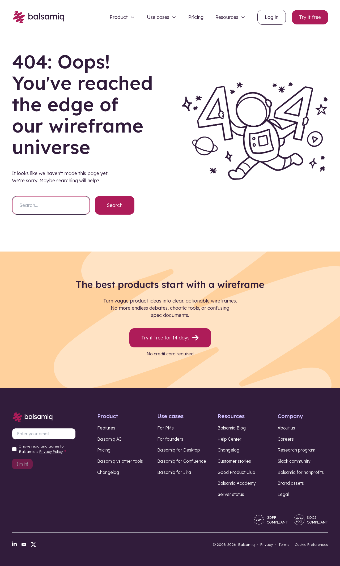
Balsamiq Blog (232, 428)
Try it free (310, 17)
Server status (231, 494)
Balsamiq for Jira (174, 472)
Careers (286, 439)
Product (119, 17)
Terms (283, 544)
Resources (226, 17)
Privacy (266, 544)
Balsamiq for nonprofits (301, 472)
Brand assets (291, 483)
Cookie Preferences (311, 544)
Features (106, 428)
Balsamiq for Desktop (178, 450)
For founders (170, 439)
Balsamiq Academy (237, 483)
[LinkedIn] (14, 543)
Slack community (294, 461)
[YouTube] (24, 544)
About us (286, 428)
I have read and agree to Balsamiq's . (42, 450)
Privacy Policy (50, 451)
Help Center (229, 439)
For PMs (165, 428)
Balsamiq (246, 544)
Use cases (158, 17)
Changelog (108, 472)
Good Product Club (236, 472)
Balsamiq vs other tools (120, 461)
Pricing (195, 17)
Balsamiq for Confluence (181, 461)
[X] (33, 544)
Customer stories (234, 461)
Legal (283, 494)
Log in (271, 17)
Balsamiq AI (109, 439)
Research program (296, 450)
